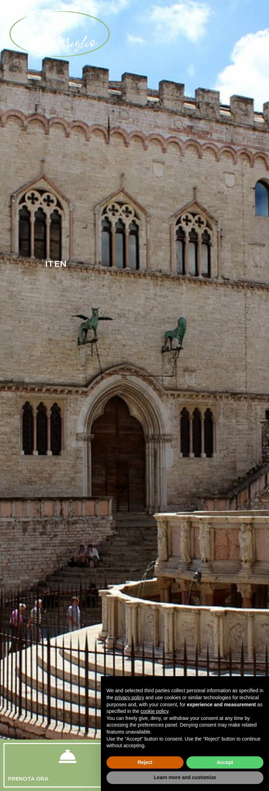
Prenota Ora (28, 778)
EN (60, 264)
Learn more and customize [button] (185, 777)
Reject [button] (145, 762)
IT (49, 264)
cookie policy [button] (154, 711)
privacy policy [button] (129, 697)
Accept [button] (225, 762)
